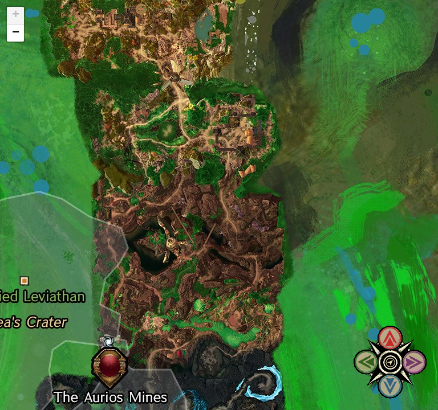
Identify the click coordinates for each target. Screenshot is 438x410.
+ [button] (15, 15)
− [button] (15, 33)
